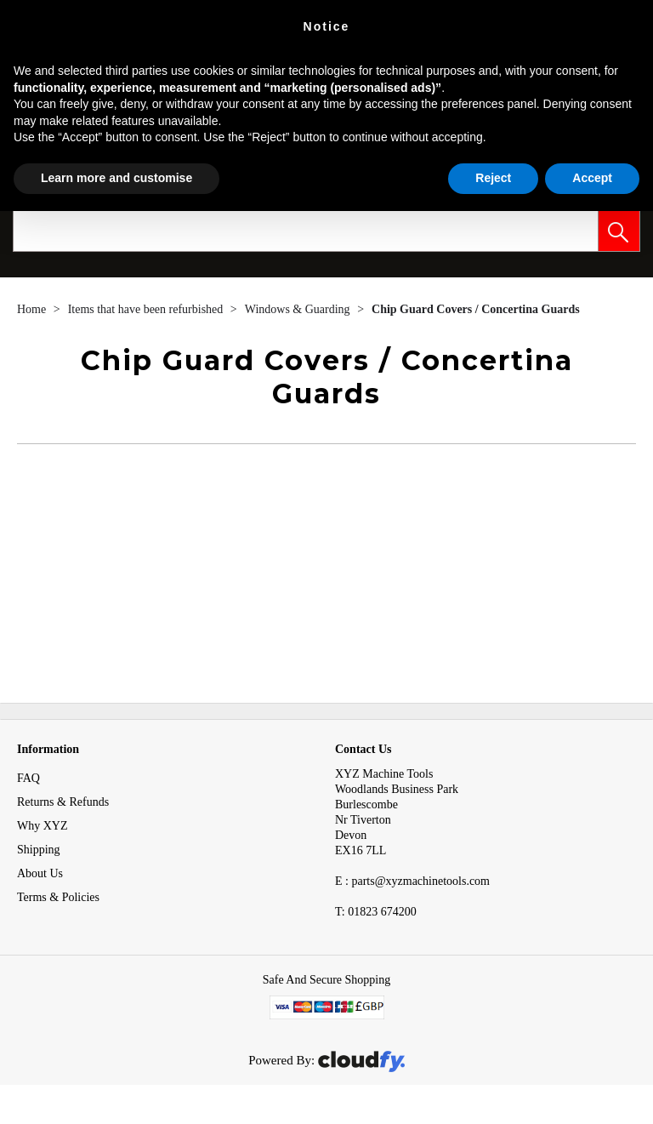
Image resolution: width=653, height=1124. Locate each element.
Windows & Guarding (299, 309)
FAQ (28, 778)
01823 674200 (376, 911)
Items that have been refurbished (147, 309)
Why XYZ (42, 825)
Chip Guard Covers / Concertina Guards (476, 309)
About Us (40, 873)
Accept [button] (592, 178)
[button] (619, 230)
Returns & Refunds (63, 802)
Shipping (38, 849)
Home (33, 309)
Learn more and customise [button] (116, 178)
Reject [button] (493, 178)
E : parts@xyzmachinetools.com (412, 881)
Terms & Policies (58, 897)
